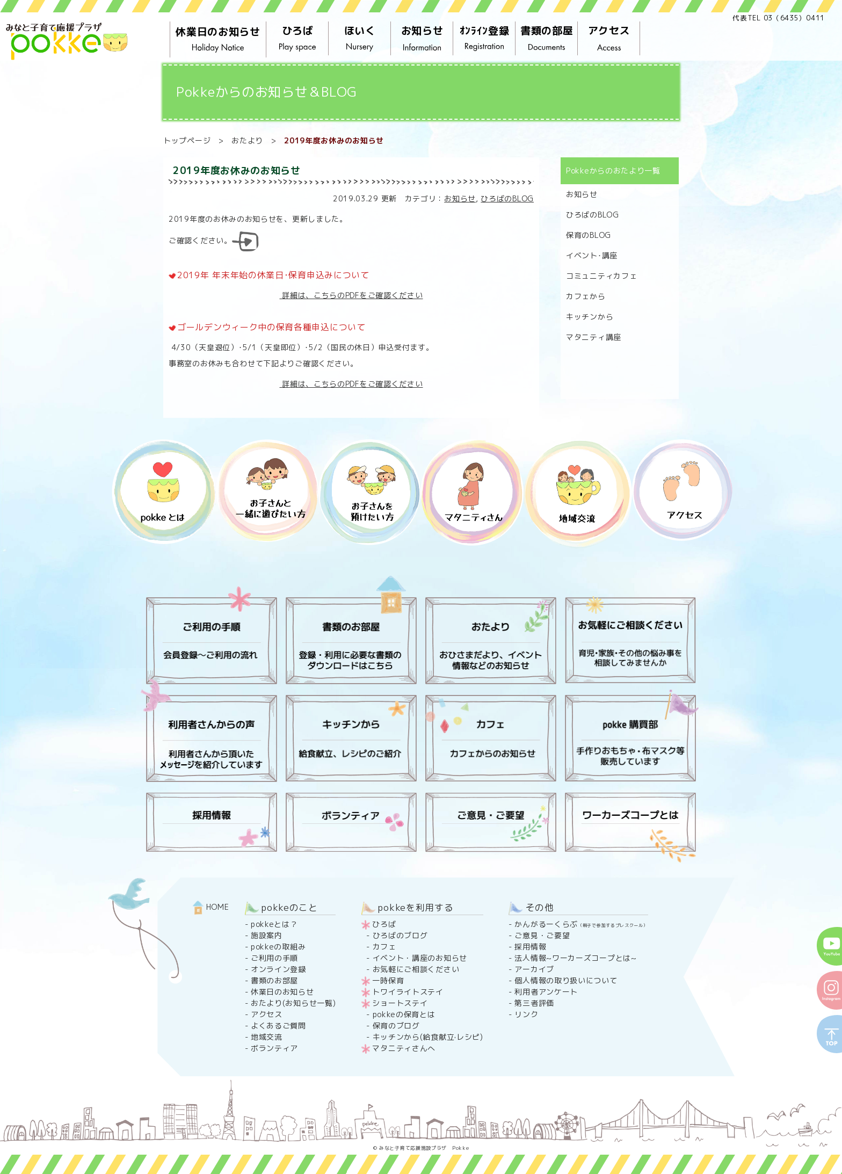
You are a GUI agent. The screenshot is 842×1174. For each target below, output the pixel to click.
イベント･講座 (592, 255)
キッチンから (589, 316)
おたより (247, 140)
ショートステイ (399, 1003)
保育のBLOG (588, 235)
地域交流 (266, 1037)
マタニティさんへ (403, 1048)
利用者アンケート (546, 992)
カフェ (384, 946)
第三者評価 (534, 1003)
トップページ (186, 140)
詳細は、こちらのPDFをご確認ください (351, 295)
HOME (211, 907)
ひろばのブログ (400, 935)
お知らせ (422, 39)
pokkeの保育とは (404, 1014)
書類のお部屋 (274, 980)
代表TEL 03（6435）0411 (778, 18)
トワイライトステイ (407, 992)
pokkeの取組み (278, 946)
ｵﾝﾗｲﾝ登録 (484, 39)
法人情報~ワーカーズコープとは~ (575, 958)
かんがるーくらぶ (581, 924)
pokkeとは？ (274, 924)
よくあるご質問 (278, 1025)
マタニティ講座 (593, 337)
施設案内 (266, 935)
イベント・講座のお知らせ (420, 958)
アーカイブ (534, 969)
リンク (526, 1014)
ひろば (297, 39)
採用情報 (530, 946)
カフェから (586, 296)
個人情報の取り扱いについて (565, 980)
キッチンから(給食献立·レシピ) (428, 1037)
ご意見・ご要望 (542, 935)
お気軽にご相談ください (416, 969)
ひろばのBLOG (507, 198)
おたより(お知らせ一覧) (293, 1003)
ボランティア (274, 1048)
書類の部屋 (546, 39)
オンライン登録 (278, 969)
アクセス (608, 39)
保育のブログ (396, 1025)
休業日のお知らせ (218, 40)
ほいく (359, 39)
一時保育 (388, 980)
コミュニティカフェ (601, 276)
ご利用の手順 (274, 958)
